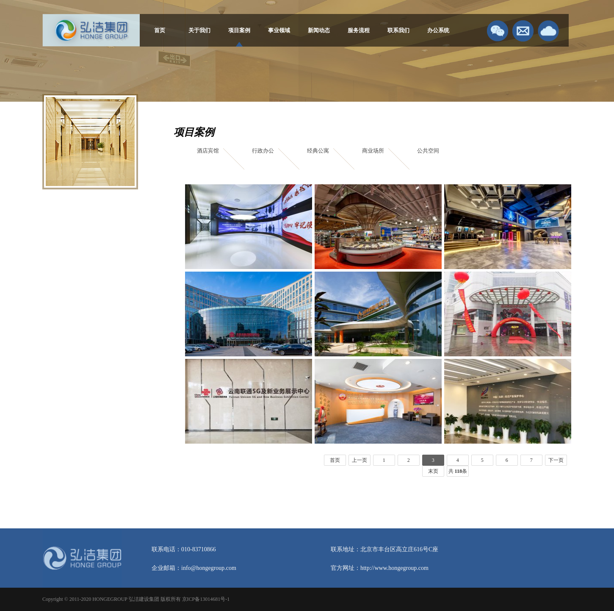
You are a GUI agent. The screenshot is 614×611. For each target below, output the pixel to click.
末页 (433, 471)
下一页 (556, 460)
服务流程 (359, 30)
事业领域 (279, 30)
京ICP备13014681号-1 (206, 599)
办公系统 (438, 30)
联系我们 (398, 30)
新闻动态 (319, 30)
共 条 (457, 471)
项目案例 (239, 30)
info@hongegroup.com (208, 568)
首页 (159, 30)
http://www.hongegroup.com (394, 568)
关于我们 (199, 30)
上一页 (359, 460)
